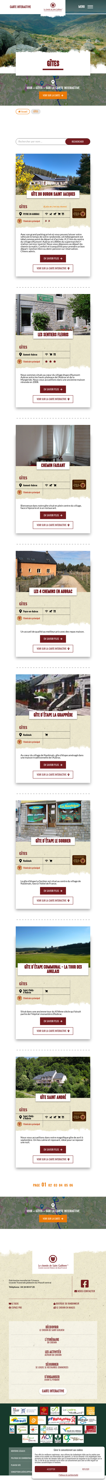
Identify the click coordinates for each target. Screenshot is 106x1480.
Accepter (51, 1469)
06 (71, 1189)
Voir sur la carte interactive (53, 269)
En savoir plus (53, 259)
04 (61, 1189)
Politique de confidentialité (68, 1475)
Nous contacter (84, 1295)
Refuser (85, 1469)
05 (66, 1189)
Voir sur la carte (53, 95)
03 (55, 1189)
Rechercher (76, 142)
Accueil (22, 112)
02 (50, 1189)
